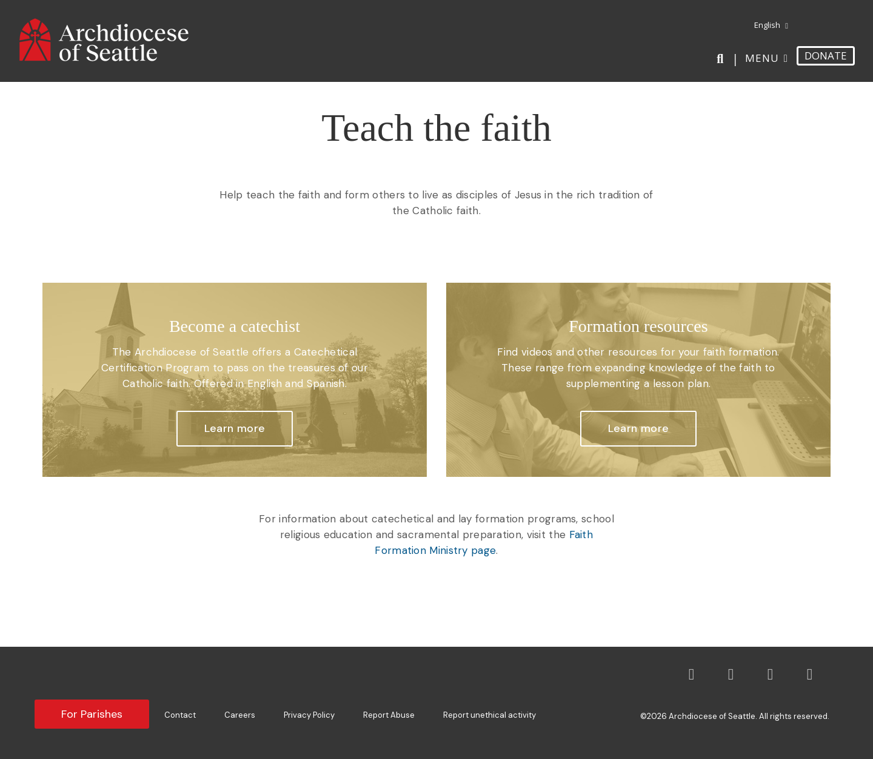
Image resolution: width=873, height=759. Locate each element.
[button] (234, 429)
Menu (762, 58)
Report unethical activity (489, 715)
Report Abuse (389, 715)
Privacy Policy (309, 715)
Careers (239, 715)
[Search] (722, 59)
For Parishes (91, 714)
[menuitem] (767, 25)
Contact (180, 715)
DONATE (825, 55)
